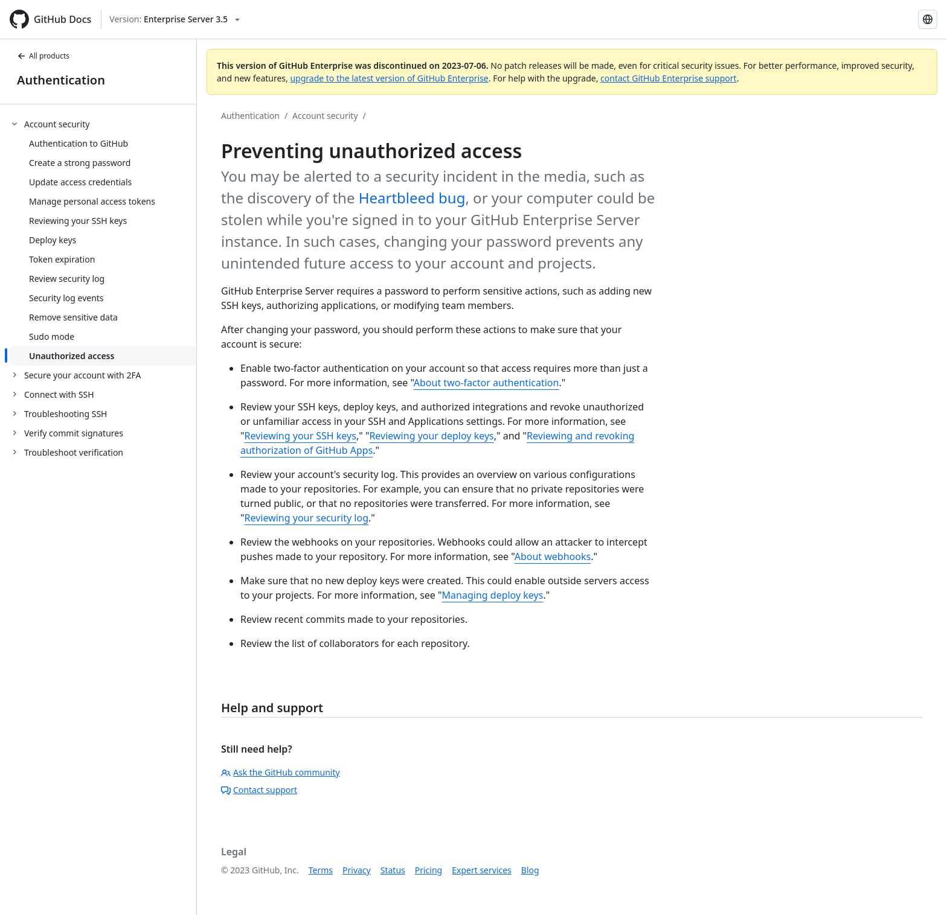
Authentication (61, 80)
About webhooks (553, 556)
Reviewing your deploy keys (431, 435)
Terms (321, 870)
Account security (325, 115)
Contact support (259, 789)
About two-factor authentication (486, 382)
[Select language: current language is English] (927, 19)
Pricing (428, 870)
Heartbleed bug (412, 198)
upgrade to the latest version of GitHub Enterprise (389, 78)
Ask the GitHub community (280, 772)
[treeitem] (103, 239)
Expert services (482, 870)
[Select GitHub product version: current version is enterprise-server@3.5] (174, 19)
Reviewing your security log (306, 517)
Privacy (356, 870)
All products (43, 56)
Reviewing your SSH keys (300, 435)
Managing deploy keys (493, 595)
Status (392, 870)
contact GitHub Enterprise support (668, 78)
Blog (530, 870)
